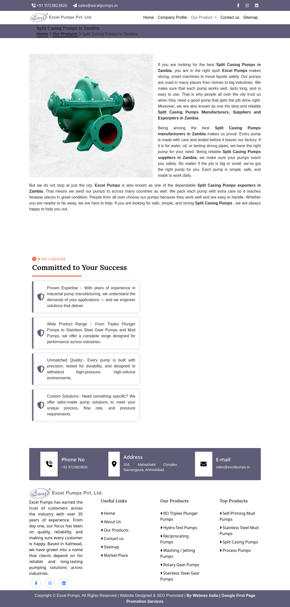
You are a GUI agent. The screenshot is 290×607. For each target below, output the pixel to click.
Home (148, 17)
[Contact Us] (204, 333)
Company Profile (172, 17)
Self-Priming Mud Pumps (237, 516)
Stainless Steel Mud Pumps (239, 530)
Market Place (114, 555)
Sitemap (250, 17)
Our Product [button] (202, 17)
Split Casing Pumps (239, 542)
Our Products (65, 34)
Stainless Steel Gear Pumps (180, 576)
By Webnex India (201, 595)
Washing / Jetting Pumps (177, 553)
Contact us (229, 17)
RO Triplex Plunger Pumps (179, 516)
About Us (111, 521)
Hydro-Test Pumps (178, 527)
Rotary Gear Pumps (179, 564)
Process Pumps (235, 550)
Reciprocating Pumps (174, 539)
